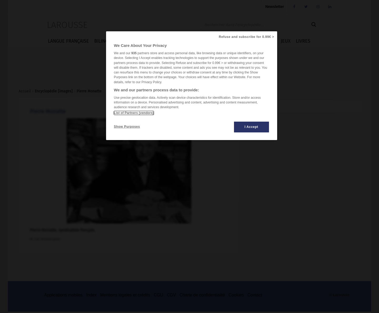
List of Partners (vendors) (134, 113)
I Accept (251, 127)
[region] (191, 85)
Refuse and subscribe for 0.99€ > (246, 37)
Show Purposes (127, 126)
